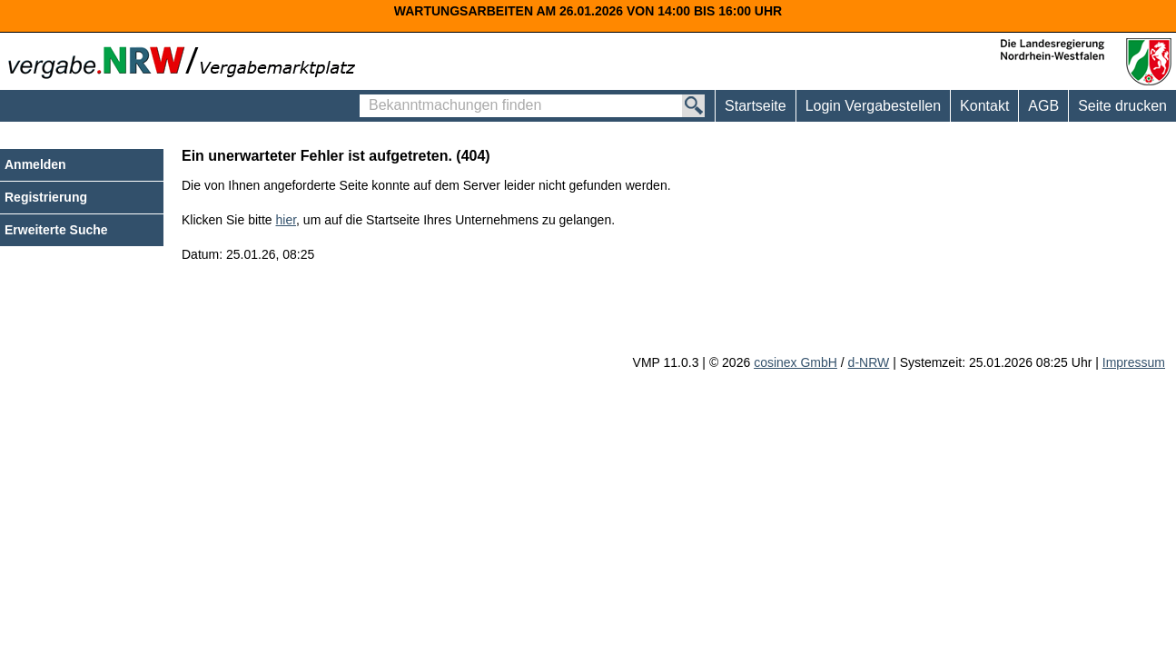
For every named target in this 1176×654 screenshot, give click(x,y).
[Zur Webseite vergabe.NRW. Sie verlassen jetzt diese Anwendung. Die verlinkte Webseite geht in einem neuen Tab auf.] (186, 61)
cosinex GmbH (795, 362)
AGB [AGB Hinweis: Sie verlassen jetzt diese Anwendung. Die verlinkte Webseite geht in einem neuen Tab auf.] (1043, 106)
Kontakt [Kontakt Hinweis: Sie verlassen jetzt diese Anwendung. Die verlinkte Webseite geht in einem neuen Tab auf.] (984, 106)
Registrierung (46, 197)
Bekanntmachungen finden (364, 94)
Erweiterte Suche (56, 230)
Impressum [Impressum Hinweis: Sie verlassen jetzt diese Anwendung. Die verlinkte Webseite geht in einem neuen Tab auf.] (1133, 362)
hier (286, 220)
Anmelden (35, 164)
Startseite (755, 106)
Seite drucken (1122, 106)
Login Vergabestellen (873, 106)
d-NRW (869, 362)
